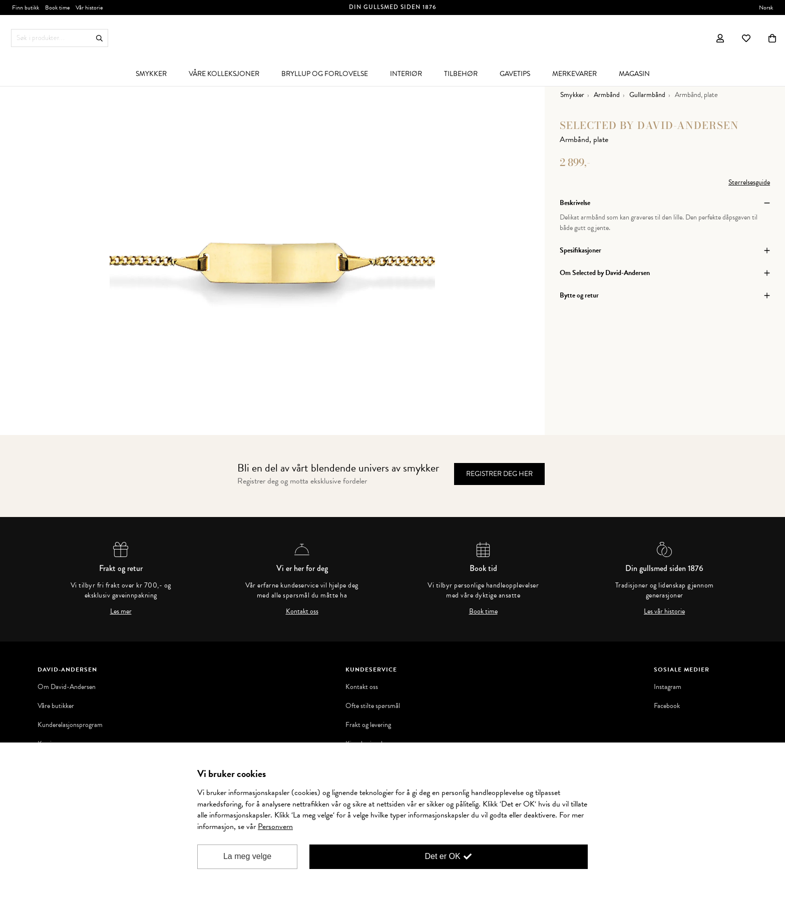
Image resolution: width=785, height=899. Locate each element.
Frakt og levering (368, 725)
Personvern (275, 826)
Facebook (667, 706)
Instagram (667, 687)
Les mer (121, 611)
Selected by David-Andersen (649, 125)
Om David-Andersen (67, 687)
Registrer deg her (499, 473)
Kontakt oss (302, 611)
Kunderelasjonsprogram (70, 725)
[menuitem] (151, 73)
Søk (99, 38)
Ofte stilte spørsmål (372, 706)
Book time (483, 611)
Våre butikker (56, 706)
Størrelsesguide (749, 182)
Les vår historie (664, 611)
